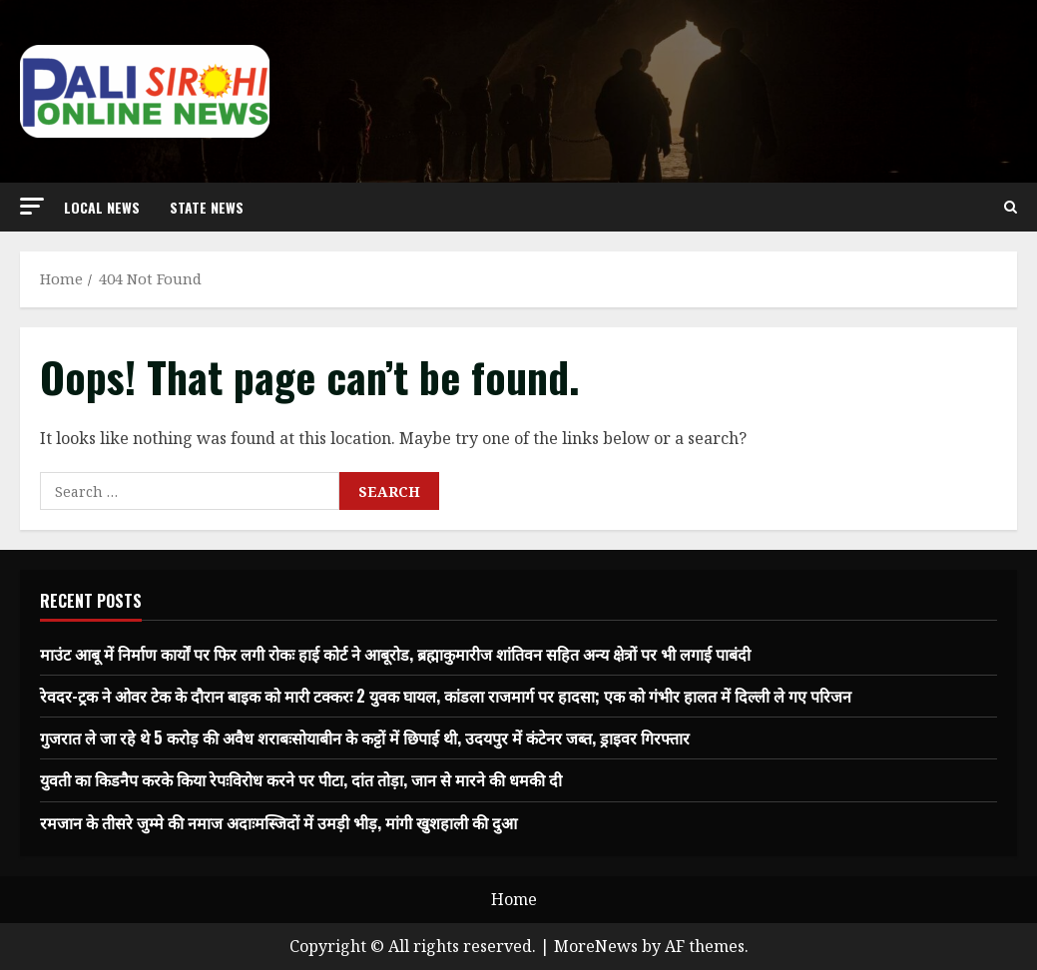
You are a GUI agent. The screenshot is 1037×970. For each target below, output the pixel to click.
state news (207, 207)
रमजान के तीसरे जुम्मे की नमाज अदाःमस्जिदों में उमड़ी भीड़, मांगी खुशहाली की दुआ (278, 822)
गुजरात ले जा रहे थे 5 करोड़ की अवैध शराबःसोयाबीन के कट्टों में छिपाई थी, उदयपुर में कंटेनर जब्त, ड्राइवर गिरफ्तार (365, 737)
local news (102, 207)
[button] (32, 206)
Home (514, 899)
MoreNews (596, 946)
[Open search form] (1010, 208)
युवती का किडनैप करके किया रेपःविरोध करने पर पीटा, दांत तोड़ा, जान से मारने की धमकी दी (301, 779)
